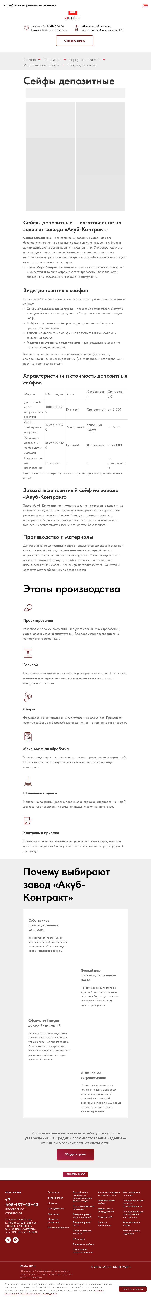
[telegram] (8, 1241)
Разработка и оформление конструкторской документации (82, 1196)
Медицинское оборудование (106, 1210)
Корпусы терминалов (104, 1223)
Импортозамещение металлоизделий (109, 1193)
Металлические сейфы (41, 65)
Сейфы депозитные (82, 65)
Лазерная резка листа (81, 1224)
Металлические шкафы (131, 1224)
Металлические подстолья (131, 1232)
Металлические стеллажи (131, 1193)
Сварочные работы (83, 1244)
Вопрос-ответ (55, 1197)
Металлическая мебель (106, 1202)
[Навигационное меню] (145, 5)
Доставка (53, 1213)
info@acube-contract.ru (54, 30)
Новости (52, 1203)
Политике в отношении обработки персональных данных (54, 1292)
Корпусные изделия (84, 59)
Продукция (52, 59)
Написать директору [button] (53, 1220)
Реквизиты (53, 1192)
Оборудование (56, 1208)
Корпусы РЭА (105, 1216)
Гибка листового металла (82, 1232)
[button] (74, 40)
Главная (29, 59)
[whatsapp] (16, 1241)
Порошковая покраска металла (83, 1251)
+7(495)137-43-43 (53, 25)
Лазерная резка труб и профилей (82, 1215)
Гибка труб (79, 1238)
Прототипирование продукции (83, 1207)
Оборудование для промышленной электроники (133, 1214)
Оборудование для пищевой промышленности (133, 1203)
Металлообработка (59, 1227)
